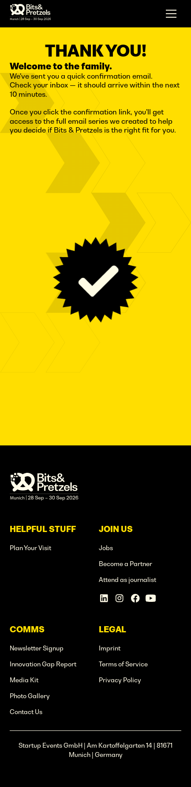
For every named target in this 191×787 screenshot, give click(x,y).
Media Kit (24, 680)
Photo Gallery (30, 696)
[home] (30, 13)
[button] (171, 14)
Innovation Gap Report (43, 664)
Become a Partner (125, 563)
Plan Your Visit (30, 547)
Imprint (109, 648)
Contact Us (26, 711)
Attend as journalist (127, 579)
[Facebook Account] (135, 598)
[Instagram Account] (119, 598)
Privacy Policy (120, 680)
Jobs (106, 547)
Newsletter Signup (37, 648)
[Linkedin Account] (104, 598)
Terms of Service (123, 664)
